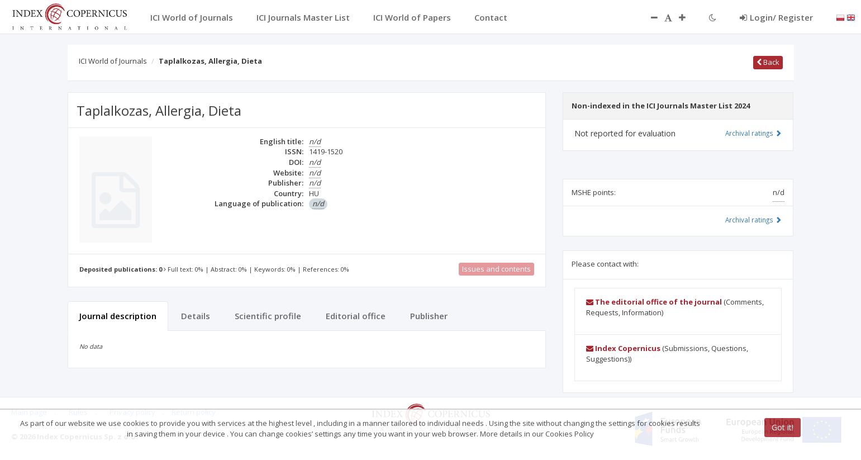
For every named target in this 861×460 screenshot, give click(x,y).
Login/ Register (776, 17)
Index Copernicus (623, 348)
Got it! (782, 427)
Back (768, 62)
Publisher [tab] (429, 315)
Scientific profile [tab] (268, 315)
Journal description (117, 315)
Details (195, 315)
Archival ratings (753, 133)
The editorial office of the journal (654, 302)
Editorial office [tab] (356, 315)
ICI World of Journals (113, 61)
